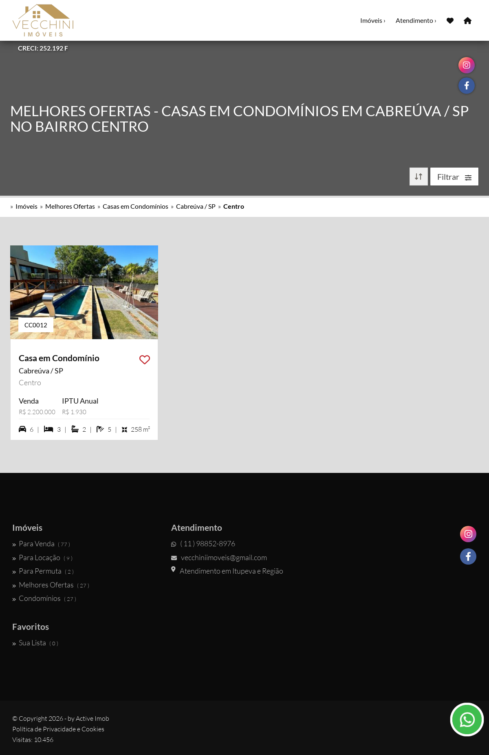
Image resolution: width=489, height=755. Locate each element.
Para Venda (41, 543)
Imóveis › (372, 20)
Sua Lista (35, 642)
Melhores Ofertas (70, 206)
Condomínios (44, 598)
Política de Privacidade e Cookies (58, 729)
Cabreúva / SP (196, 206)
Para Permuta (43, 570)
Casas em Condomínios (135, 206)
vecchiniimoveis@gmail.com (219, 557)
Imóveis (26, 206)
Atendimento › (416, 20)
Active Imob (92, 718)
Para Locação (42, 557)
